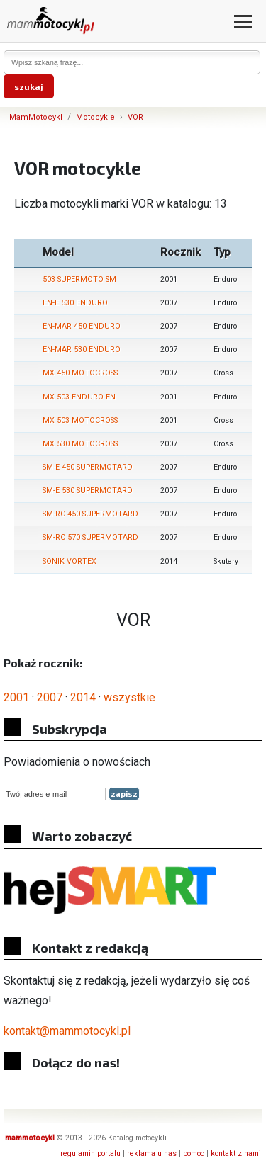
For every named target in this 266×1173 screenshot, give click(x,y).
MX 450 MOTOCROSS (80, 373)
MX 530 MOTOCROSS (80, 443)
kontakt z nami (236, 1153)
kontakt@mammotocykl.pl (67, 1031)
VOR (135, 117)
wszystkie (129, 697)
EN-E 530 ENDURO (75, 302)
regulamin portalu (90, 1153)
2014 (83, 697)
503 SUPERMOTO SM (79, 279)
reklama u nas (152, 1153)
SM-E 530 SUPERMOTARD (88, 490)
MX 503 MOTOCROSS (80, 420)
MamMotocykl (35, 117)
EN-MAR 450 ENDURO (82, 326)
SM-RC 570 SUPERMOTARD (90, 537)
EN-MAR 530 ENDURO (82, 349)
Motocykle (95, 117)
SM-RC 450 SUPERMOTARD (90, 513)
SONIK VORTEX (69, 561)
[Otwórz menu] (243, 21)
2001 (16, 697)
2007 (49, 697)
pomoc (193, 1153)
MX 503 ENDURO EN (79, 397)
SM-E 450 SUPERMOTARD (88, 467)
